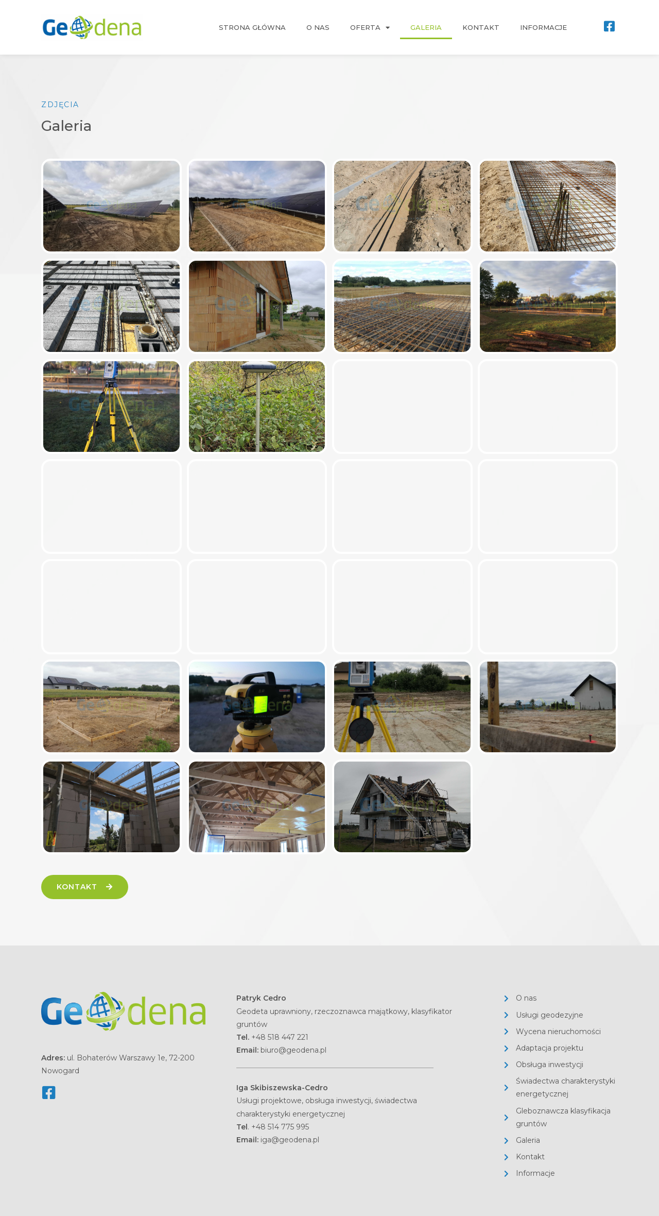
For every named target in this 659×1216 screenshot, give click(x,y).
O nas (318, 27)
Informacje (543, 27)
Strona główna (252, 27)
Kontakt (480, 27)
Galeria (426, 27)
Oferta (370, 27)
